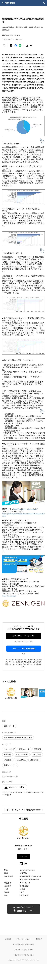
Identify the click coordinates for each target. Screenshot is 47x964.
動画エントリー (10, 765)
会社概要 (8, 939)
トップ (6, 810)
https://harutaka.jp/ (9, 596)
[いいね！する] (4, 45)
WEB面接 (7, 760)
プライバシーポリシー (23, 939)
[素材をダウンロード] (27, 45)
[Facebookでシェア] (16, 45)
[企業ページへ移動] (23, 833)
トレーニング (9, 749)
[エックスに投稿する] (11, 45)
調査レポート (9, 726)
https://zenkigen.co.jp (27, 870)
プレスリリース (17, 810)
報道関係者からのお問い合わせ (23, 944)
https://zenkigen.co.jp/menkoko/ (25, 509)
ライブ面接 (36, 754)
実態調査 (37, 749)
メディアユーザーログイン (23, 636)
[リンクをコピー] (32, 45)
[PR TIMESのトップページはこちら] (10, 3)
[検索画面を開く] (44, 3)
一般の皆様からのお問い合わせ (23, 955)
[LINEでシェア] (20, 45)
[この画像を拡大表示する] (11, 693)
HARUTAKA (21, 760)
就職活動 (7, 754)
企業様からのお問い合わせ (24, 950)
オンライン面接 (22, 754)
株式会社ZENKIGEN (33, 810)
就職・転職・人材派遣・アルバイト (18, 737)
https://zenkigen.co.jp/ (10, 776)
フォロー (23, 856)
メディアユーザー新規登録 (23, 649)
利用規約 (39, 939)
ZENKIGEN (34, 760)
